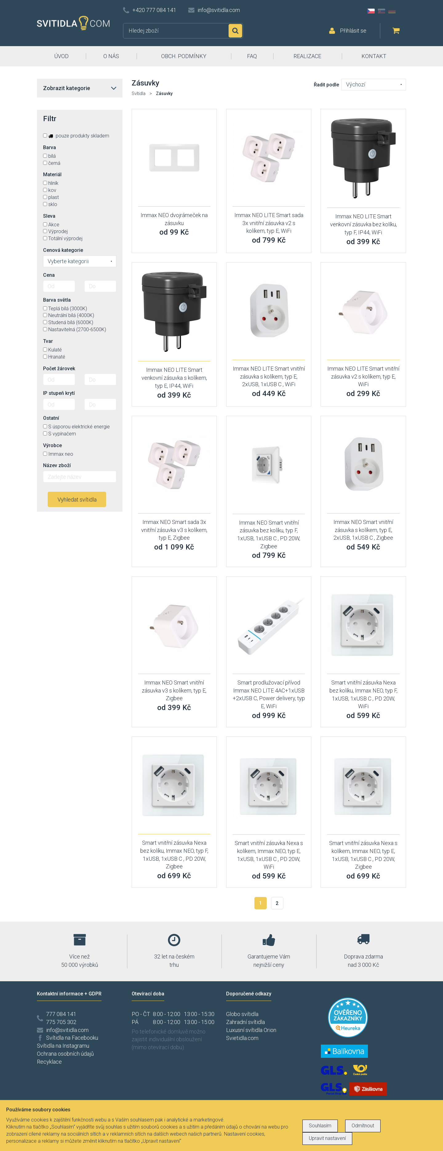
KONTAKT (373, 56)
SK (381, 11)
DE (392, 11)
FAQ (252, 56)
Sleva (49, 216)
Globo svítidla (242, 1014)
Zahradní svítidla (245, 1022)
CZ (371, 11)
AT (402, 11)
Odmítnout (363, 1126)
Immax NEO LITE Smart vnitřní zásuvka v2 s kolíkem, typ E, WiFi (363, 376)
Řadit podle (326, 85)
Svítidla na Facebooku (72, 1037)
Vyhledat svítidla (77, 499)
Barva (49, 147)
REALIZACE (307, 56)
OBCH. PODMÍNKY (183, 56)
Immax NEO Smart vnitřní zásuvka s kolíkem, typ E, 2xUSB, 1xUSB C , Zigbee (363, 530)
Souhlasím (320, 1126)
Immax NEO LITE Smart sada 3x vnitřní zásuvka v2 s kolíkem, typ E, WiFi (268, 223)
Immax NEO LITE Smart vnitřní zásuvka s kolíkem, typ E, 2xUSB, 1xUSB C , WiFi (269, 376)
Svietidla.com (242, 1038)
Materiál (52, 174)
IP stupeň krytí (59, 393)
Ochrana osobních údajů (65, 1053)
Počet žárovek (59, 368)
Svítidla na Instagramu (63, 1045)
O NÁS (111, 56)
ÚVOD (61, 56)
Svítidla (139, 93)
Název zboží (57, 465)
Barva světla (57, 300)
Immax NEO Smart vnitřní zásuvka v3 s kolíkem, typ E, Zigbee (174, 690)
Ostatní (51, 418)
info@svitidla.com (219, 10)
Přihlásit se (353, 30)
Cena (49, 275)
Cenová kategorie (63, 250)
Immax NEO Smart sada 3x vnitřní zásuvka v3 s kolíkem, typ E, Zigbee (174, 530)
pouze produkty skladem (76, 136)
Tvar (48, 341)
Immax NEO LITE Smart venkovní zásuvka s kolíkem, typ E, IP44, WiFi (174, 378)
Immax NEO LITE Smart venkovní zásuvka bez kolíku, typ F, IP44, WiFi (363, 224)
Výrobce (52, 445)
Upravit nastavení (327, 1138)
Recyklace (49, 1061)
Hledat (235, 31)
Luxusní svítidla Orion (251, 1030)
